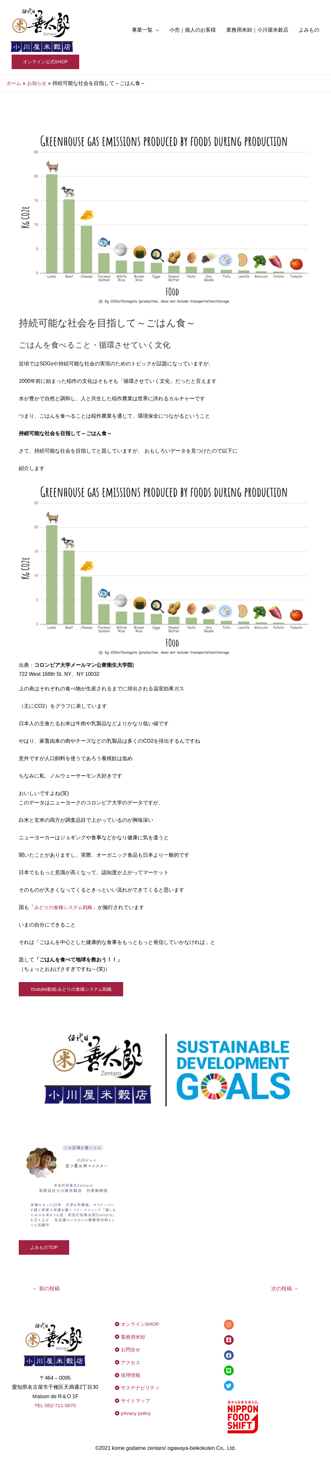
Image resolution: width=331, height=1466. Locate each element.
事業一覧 (142, 30)
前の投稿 (47, 1289)
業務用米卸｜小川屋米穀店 (257, 30)
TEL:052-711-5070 (55, 1406)
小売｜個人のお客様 (192, 30)
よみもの (309, 30)
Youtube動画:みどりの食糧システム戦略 (73, 989)
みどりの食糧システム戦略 (65, 907)
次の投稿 (283, 1289)
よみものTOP (44, 1248)
